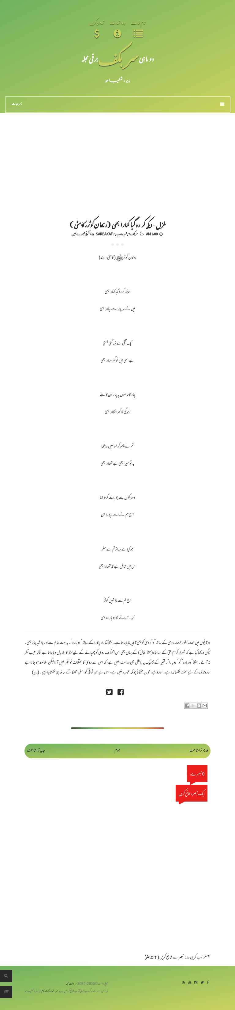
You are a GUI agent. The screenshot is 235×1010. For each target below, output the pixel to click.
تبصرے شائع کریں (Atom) (164, 958)
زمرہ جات (118, 104)
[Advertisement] (117, 159)
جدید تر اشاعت (36, 751)
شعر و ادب (121, 234)
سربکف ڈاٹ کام (49, 991)
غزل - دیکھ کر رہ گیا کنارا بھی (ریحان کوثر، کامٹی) (117, 224)
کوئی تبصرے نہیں (80, 234)
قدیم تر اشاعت (198, 751)
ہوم (117, 751)
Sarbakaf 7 (105, 234)
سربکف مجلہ (71, 984)
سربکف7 (133, 234)
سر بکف (118, 59)
